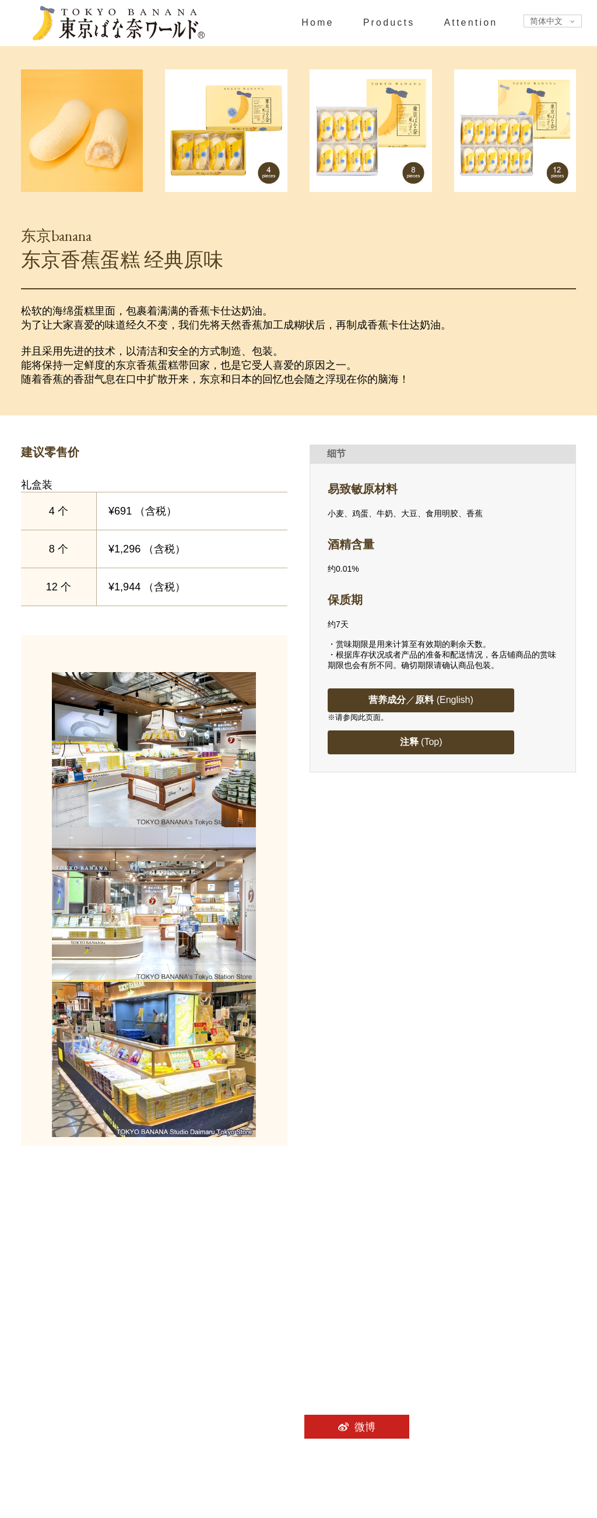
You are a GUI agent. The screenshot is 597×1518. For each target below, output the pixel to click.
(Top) (421, 742)
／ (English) (420, 700)
